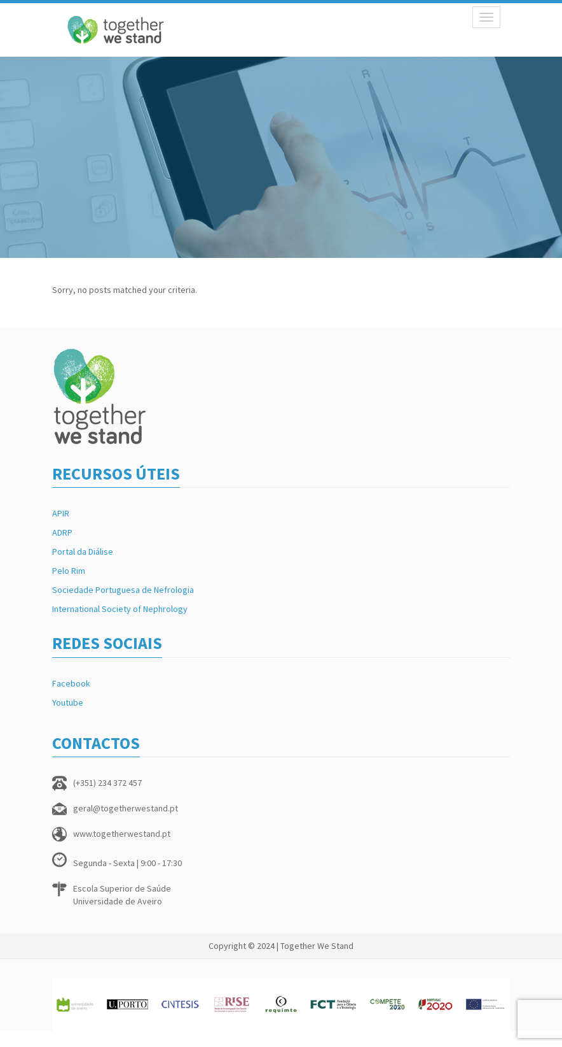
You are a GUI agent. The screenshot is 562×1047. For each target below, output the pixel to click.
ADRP (62, 532)
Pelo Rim (68, 570)
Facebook (71, 683)
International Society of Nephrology (120, 609)
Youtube (67, 702)
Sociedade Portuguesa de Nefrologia (123, 589)
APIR (60, 513)
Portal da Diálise (82, 551)
